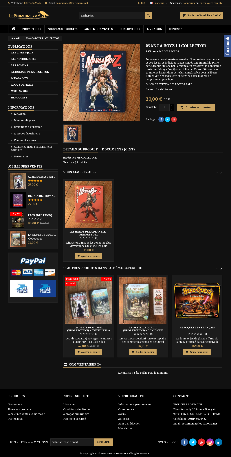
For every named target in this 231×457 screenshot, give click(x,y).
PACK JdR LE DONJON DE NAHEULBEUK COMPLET (42, 215)
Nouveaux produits (63, 29)
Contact (175, 29)
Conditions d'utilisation (28, 127)
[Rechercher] (115, 15)
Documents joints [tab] (118, 149)
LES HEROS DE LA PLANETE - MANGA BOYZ (88, 233)
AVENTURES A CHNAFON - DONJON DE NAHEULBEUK (42, 176)
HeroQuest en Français (197, 327)
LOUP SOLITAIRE (22, 84)
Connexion (189, 3)
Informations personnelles (134, 404)
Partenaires (21, 156)
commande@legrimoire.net (72, 3)
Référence (152, 51)
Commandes (126, 409)
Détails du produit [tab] (80, 149)
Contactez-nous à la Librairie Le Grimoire (31, 148)
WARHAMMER (19, 91)
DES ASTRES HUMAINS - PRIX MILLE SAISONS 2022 (42, 196)
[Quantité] (164, 107)
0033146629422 (32, 3)
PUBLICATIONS (130, 29)
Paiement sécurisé (25, 140)
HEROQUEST (19, 97)
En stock (68, 162)
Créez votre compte (210, 3)
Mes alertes (125, 428)
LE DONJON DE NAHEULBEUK (30, 71)
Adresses (123, 418)
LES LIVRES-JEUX (22, 52)
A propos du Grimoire (27, 133)
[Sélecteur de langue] (159, 3)
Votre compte (131, 396)
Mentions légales (24, 120)
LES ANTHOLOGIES (23, 59)
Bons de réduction (129, 423)
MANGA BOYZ (19, 78)
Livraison (154, 29)
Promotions (31, 29)
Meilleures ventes (98, 29)
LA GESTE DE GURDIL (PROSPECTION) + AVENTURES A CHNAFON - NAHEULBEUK (88, 330)
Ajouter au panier (195, 107)
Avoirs (122, 414)
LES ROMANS (19, 65)
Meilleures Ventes (25, 166)
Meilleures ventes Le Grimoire (26, 414)
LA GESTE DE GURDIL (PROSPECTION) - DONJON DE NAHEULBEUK (42, 234)
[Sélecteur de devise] (143, 3)
